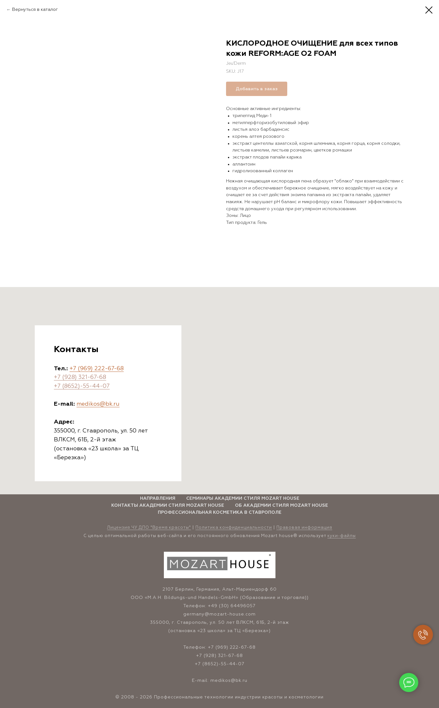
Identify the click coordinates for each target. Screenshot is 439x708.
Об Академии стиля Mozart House (281, 505)
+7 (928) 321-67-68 (80, 377)
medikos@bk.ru (98, 404)
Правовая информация (304, 528)
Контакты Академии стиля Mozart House (167, 505)
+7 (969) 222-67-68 (97, 369)
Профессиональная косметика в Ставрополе (220, 512)
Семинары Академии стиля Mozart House (242, 498)
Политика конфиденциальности (233, 528)
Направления (157, 498)
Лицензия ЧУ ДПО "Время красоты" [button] (149, 528)
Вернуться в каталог (35, 9)
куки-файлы (341, 536)
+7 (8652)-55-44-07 (82, 386)
